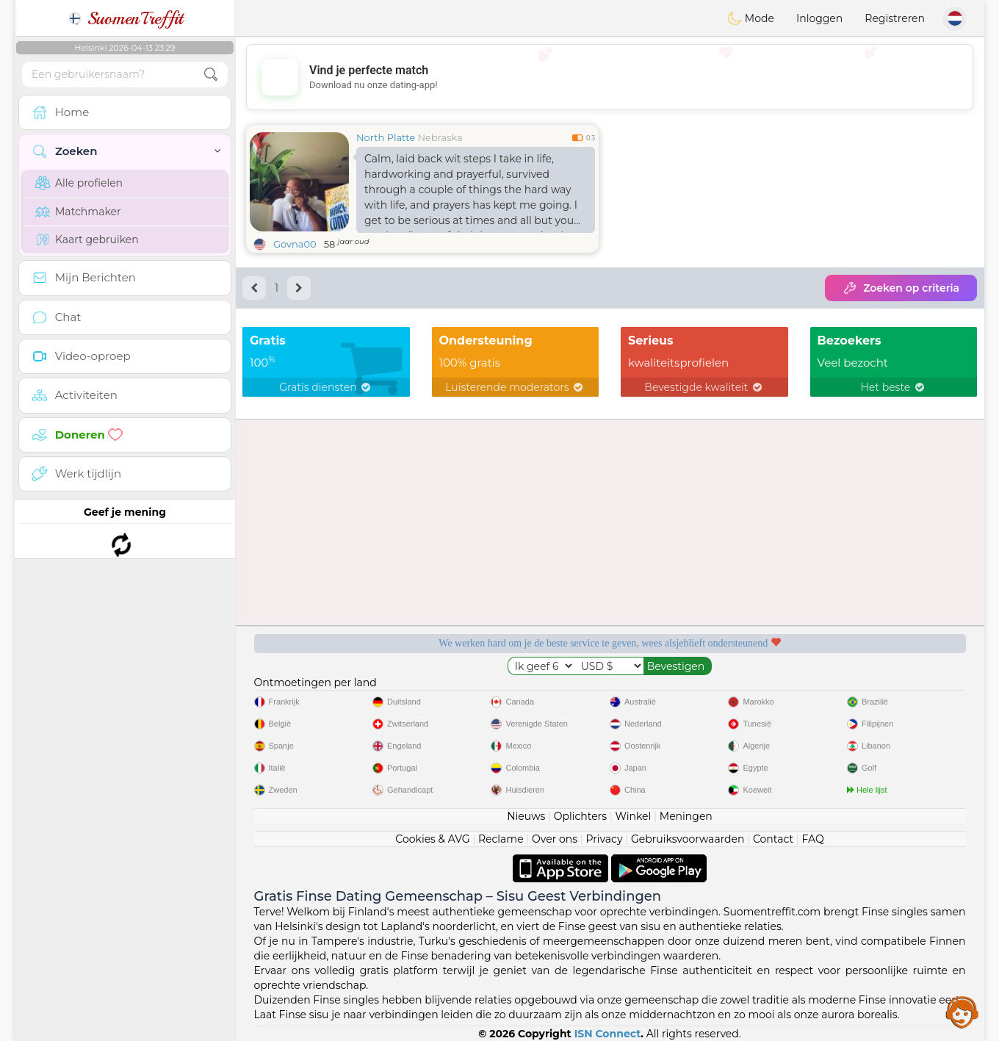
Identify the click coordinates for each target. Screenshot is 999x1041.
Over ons (554, 839)
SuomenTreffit (125, 18)
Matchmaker (78, 211)
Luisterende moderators (515, 387)
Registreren (895, 18)
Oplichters (580, 816)
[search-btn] (211, 74)
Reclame (501, 839)
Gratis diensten (325, 387)
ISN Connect (607, 1033)
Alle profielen (79, 183)
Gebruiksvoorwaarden (688, 839)
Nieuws (526, 816)
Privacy (603, 839)
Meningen (686, 816)
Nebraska (440, 137)
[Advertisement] (609, 77)
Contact (773, 839)
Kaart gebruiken (87, 239)
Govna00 (295, 244)
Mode (750, 18)
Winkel (633, 816)
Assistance (962, 1011)
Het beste (893, 387)
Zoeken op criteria (901, 288)
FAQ (813, 839)
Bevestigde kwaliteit (704, 387)
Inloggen (819, 18)
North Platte (385, 137)
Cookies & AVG (432, 839)
